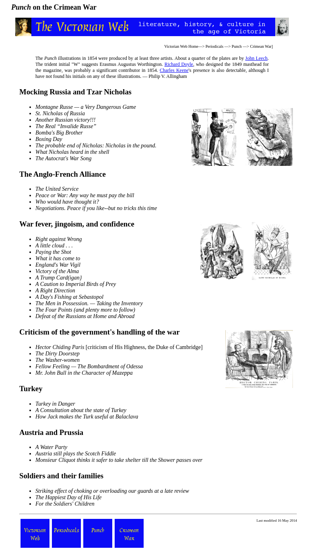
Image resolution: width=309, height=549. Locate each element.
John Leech (256, 58)
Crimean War (260, 46)
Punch (237, 46)
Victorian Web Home (181, 46)
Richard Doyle (179, 64)
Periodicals (214, 46)
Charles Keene (174, 70)
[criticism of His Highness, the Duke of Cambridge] (119, 347)
